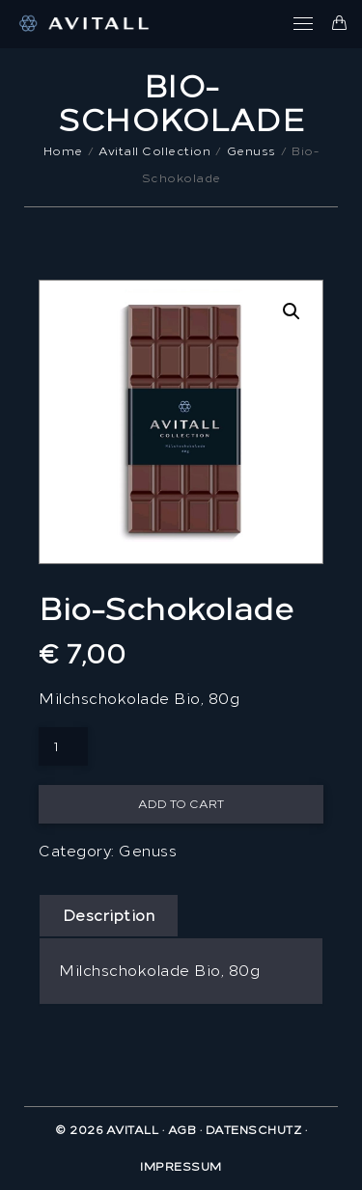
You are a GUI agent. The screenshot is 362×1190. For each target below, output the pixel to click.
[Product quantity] (63, 746)
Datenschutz (254, 1130)
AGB (182, 1130)
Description (109, 916)
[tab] (109, 916)
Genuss (148, 851)
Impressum (181, 1167)
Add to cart (181, 804)
